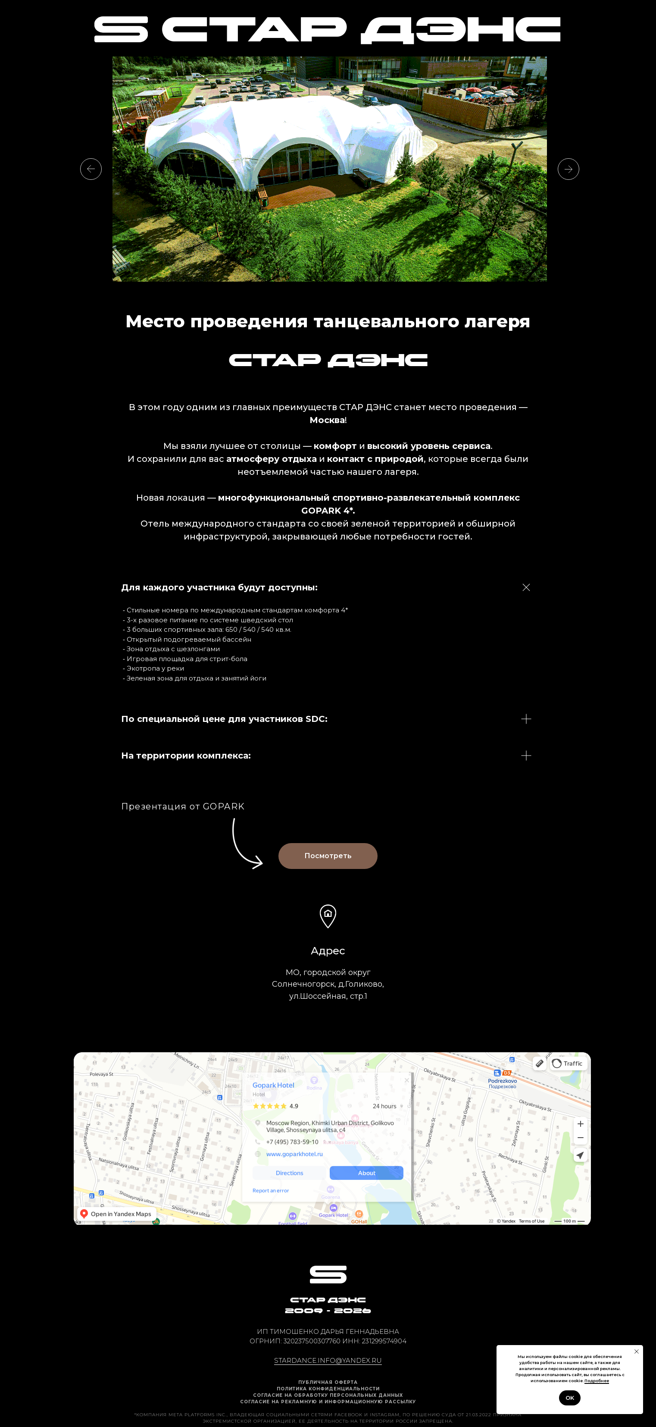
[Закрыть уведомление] (636, 1351)
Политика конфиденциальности (328, 1389)
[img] (121, 29)
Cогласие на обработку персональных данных (328, 1395)
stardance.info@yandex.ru (328, 1360)
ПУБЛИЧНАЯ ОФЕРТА (328, 1382)
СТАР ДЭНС (361, 33)
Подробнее (596, 1380)
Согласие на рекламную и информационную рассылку (328, 1402)
